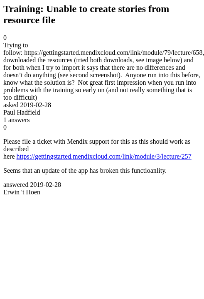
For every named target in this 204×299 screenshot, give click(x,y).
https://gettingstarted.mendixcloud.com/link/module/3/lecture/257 (104, 156)
